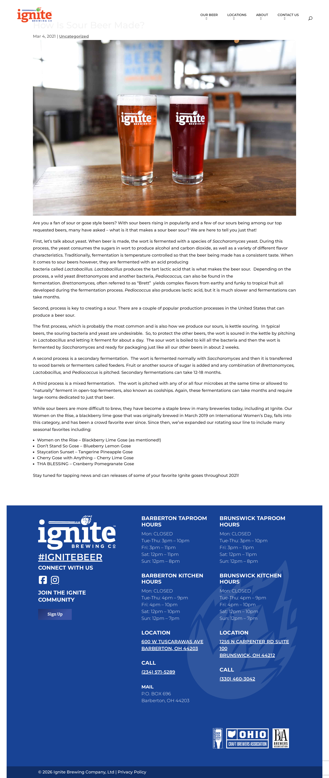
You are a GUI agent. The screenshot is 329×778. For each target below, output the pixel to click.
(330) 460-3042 (237, 679)
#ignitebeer (70, 557)
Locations (237, 15)
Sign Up (55, 614)
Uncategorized (74, 36)
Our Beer (209, 15)
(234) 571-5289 (158, 672)
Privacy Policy (132, 772)
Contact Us (288, 15)
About (262, 15)
